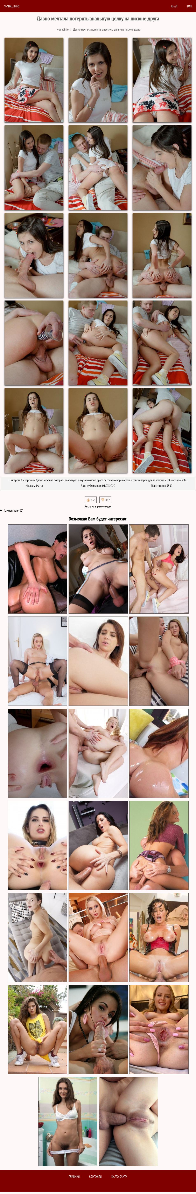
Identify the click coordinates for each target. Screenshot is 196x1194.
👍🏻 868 (90, 500)
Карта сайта (119, 1176)
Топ (189, 6)
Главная (74, 1176)
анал (174, 6)
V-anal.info (11, 6)
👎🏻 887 (105, 500)
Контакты (95, 1176)
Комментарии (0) (13, 510)
